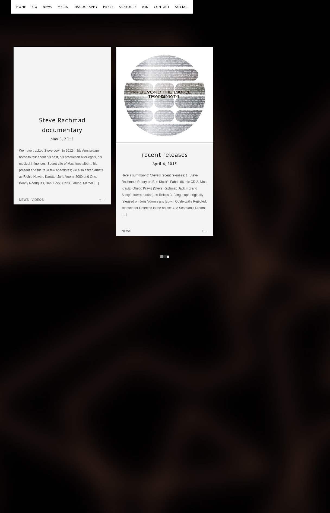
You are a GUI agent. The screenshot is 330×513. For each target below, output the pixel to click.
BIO (34, 7)
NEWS (47, 7)
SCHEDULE (128, 7)
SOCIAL (181, 7)
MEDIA (63, 7)
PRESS (108, 7)
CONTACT (162, 7)
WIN (145, 7)
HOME (21, 7)
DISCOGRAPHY (86, 7)
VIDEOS (37, 200)
